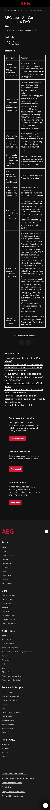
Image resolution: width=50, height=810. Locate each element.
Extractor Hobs (7, 555)
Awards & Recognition (10, 648)
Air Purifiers (6, 607)
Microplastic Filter (8, 619)
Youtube (5, 752)
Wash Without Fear (9, 615)
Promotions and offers (10, 623)
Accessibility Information (12, 796)
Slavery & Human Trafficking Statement (16, 652)
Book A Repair (7, 716)
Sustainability (7, 660)
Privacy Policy (7, 672)
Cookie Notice (8, 787)
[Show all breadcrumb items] (3, 10)
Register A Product (8, 720)
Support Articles (8, 728)
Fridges (4, 571)
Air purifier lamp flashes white (18, 405)
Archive (4, 664)
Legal (4, 668)
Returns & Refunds (8, 724)
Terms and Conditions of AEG (14, 774)
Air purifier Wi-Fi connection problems (22, 373)
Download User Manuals (10, 696)
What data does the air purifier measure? (23, 364)
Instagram (5, 748)
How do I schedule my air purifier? (20, 395)
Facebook (5, 744)
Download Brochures (9, 700)
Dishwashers (6, 567)
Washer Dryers (7, 603)
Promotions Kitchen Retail (11, 680)
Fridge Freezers (7, 575)
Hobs (4, 551)
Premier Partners (8, 644)
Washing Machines (8, 595)
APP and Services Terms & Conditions (18, 778)
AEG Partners (7, 640)
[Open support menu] (45, 805)
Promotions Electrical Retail (12, 676)
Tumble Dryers (7, 599)
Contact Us (6, 732)
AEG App (5, 656)
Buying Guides (7, 583)
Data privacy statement (12, 782)
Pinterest (5, 756)
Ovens (4, 547)
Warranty (5, 704)
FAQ (3, 708)
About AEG (6, 636)
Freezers (5, 579)
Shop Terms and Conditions (13, 791)
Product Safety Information (11, 712)
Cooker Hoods (7, 563)
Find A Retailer (7, 692)
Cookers (5, 559)
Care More (5, 611)
